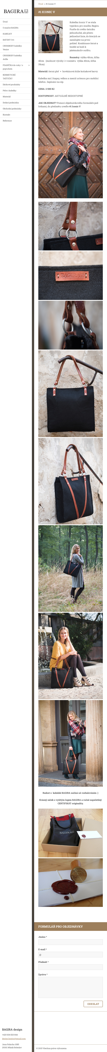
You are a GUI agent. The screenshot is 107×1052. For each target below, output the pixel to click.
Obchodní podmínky (12, 108)
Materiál (7, 96)
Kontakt (6, 114)
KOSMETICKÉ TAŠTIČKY (9, 76)
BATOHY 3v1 (8, 39)
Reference (7, 120)
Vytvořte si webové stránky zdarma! (73, 1048)
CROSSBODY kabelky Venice (12, 47)
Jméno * (42, 936)
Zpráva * (43, 974)
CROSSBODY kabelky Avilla (12, 57)
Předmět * (43, 961)
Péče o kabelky (9, 90)
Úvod (5, 21)
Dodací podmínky (11, 102)
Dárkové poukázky (11, 84)
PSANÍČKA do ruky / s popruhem (13, 67)
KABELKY (7, 33)
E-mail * (42, 949)
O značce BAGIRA (10, 27)
